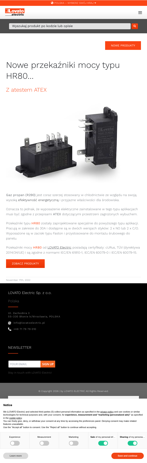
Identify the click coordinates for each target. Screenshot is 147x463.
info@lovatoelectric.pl (26, 322)
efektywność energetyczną (38, 200)
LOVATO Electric (59, 247)
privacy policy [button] (107, 412)
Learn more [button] (16, 456)
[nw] (32, 361)
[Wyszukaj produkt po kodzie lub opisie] (70, 26)
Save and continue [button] (127, 456)
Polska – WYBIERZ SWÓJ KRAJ (73, 2)
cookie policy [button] (15, 418)
